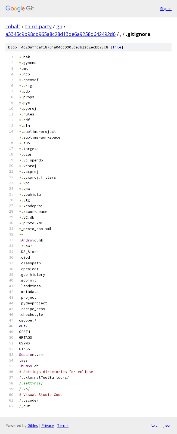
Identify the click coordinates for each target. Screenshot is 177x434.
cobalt (12, 26)
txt (154, 425)
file (117, 47)
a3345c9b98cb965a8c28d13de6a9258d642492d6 (60, 34)
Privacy (47, 425)
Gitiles (32, 425)
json (167, 425)
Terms (63, 425)
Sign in (166, 8)
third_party (38, 26)
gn (59, 26)
